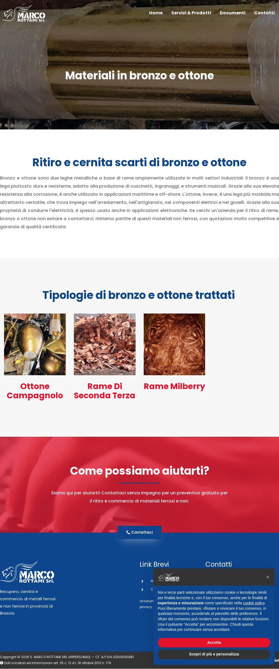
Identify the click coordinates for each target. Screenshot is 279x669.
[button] (267, 577)
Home (156, 15)
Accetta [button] (214, 642)
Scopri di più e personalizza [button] (214, 654)
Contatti (264, 15)
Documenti (232, 15)
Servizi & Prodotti (191, 15)
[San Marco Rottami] (27, 15)
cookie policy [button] (253, 603)
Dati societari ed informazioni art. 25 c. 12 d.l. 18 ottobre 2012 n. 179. (56, 663)
